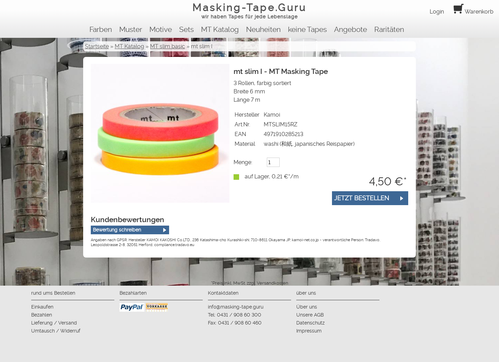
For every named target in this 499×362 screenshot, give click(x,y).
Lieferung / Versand (54, 323)
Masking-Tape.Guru (249, 12)
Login (437, 11)
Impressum (309, 331)
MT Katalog (220, 29)
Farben (100, 29)
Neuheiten (263, 29)
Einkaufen (42, 307)
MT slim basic (167, 46)
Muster (130, 29)
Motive (160, 29)
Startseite (97, 46)
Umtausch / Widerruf (55, 331)
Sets (186, 29)
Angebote (350, 29)
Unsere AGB (310, 315)
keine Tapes (307, 29)
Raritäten (389, 29)
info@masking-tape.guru (235, 307)
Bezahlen (41, 315)
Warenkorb (473, 11)
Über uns (306, 307)
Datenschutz (310, 323)
